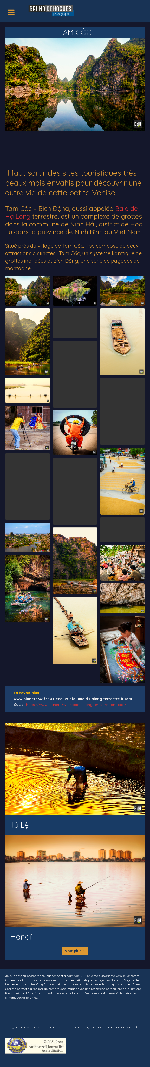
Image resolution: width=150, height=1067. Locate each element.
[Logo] (52, 10)
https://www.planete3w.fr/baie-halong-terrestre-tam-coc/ (76, 704)
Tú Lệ (19, 825)
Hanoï (21, 937)
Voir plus (75, 950)
